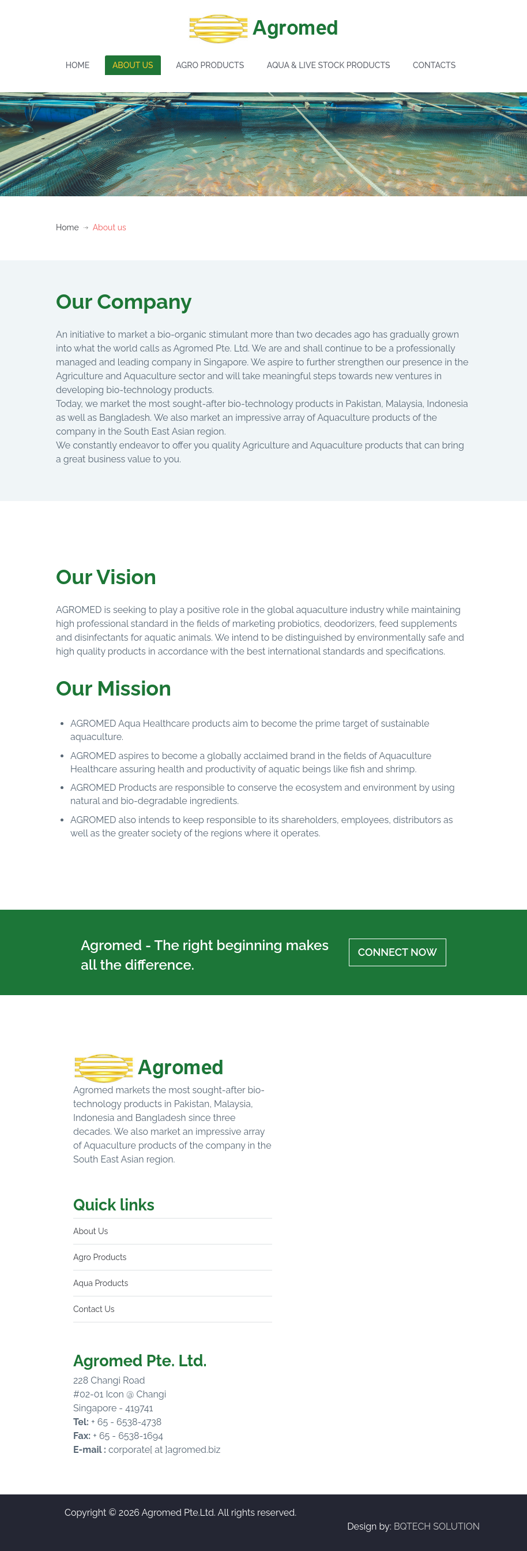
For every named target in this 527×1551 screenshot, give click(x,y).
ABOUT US (132, 65)
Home (67, 227)
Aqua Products (100, 1283)
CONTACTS (434, 65)
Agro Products (99, 1257)
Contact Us (93, 1309)
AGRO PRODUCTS (210, 65)
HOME (78, 65)
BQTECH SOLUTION (437, 1526)
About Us (90, 1231)
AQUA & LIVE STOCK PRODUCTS (328, 65)
